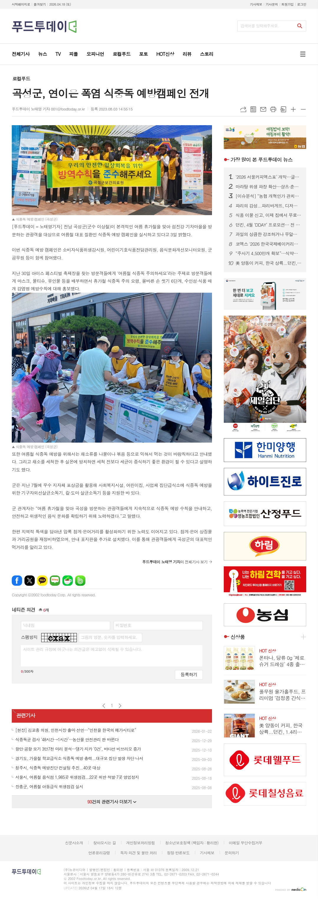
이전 (103, 705)
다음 (120, 705)
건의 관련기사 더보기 (111, 801)
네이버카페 (67, 580)
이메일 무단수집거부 (245, 843)
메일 (263, 109)
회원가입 (287, 4)
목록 (253, 109)
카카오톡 (42, 580)
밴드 (80, 580)
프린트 (273, 109)
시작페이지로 (21, 4)
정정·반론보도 (178, 853)
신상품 (238, 636)
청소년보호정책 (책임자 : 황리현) (191, 843)
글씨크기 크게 (293, 109)
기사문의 (272, 4)
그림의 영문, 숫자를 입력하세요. (109, 637)
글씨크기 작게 (303, 109)
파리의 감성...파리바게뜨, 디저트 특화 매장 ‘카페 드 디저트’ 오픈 (269, 206)
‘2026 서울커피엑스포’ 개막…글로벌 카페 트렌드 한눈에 (269, 177)
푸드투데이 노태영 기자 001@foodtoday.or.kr (48, 109)
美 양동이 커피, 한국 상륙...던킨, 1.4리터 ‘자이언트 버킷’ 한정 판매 (269, 263)
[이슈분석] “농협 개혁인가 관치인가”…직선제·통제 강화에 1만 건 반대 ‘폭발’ (269, 196)
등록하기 (188, 674)
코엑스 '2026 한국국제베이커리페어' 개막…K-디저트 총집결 (269, 244)
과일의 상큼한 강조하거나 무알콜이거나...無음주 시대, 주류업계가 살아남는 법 (269, 234)
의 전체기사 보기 (175, 562)
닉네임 (28, 625)
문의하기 (231, 853)
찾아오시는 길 (104, 843)
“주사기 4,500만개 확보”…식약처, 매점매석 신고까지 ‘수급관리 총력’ (269, 253)
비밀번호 (123, 625)
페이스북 (17, 580)
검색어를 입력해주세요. (260, 26)
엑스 (29, 580)
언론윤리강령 (99, 853)
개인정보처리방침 (140, 843)
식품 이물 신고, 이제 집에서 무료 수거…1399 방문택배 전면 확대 (269, 215)
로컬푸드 (21, 78)
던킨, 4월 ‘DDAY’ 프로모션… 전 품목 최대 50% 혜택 (269, 225)
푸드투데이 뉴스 (261, 159)
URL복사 (243, 109)
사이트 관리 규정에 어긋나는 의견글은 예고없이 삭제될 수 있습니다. (82, 649)
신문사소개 (74, 843)
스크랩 (283, 109)
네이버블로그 (55, 580)
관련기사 (25, 715)
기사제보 (256, 4)
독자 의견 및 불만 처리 (138, 853)
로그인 (301, 4)
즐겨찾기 (40, 4)
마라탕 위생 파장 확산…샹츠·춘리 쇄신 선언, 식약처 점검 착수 (269, 187)
